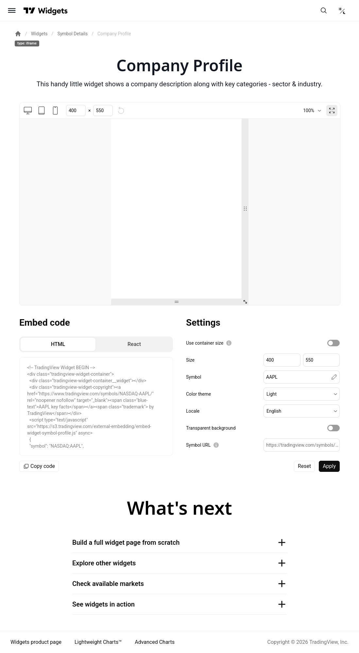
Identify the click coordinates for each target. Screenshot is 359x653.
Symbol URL (198, 445)
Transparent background (211, 428)
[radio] (58, 344)
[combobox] (312, 110)
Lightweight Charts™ (98, 642)
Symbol (193, 377)
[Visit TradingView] (29, 10)
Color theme (198, 394)
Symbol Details (72, 33)
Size (190, 360)
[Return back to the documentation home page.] (18, 33)
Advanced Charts (155, 642)
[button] (302, 394)
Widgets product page (35, 642)
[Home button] (53, 10)
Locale (192, 411)
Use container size (204, 343)
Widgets (39, 33)
